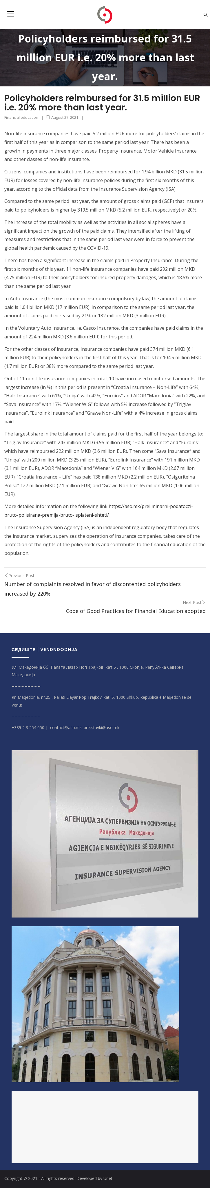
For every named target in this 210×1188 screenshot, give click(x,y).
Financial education (21, 117)
